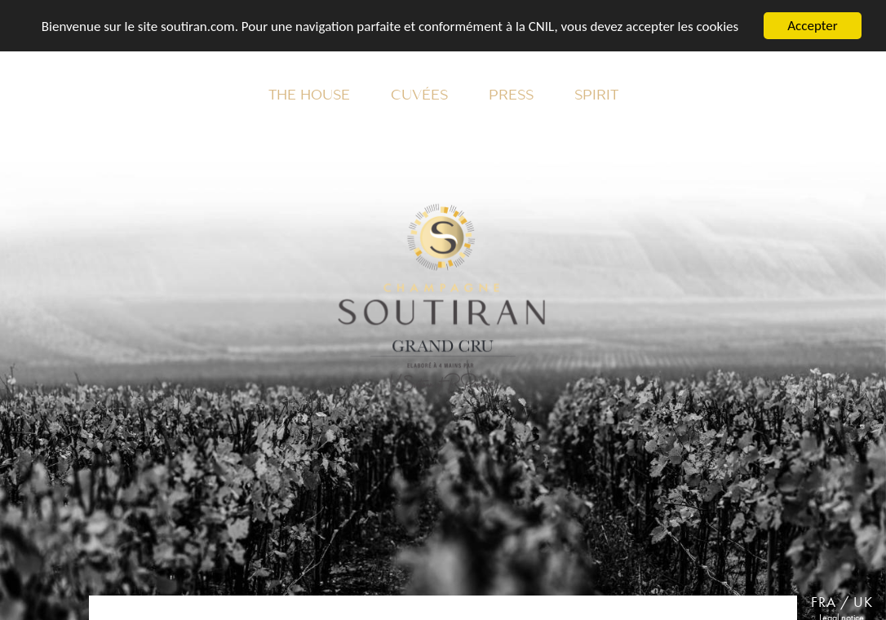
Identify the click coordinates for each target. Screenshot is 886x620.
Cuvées (419, 95)
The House (309, 95)
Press (511, 95)
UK (863, 602)
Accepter (812, 25)
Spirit (596, 95)
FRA (823, 602)
